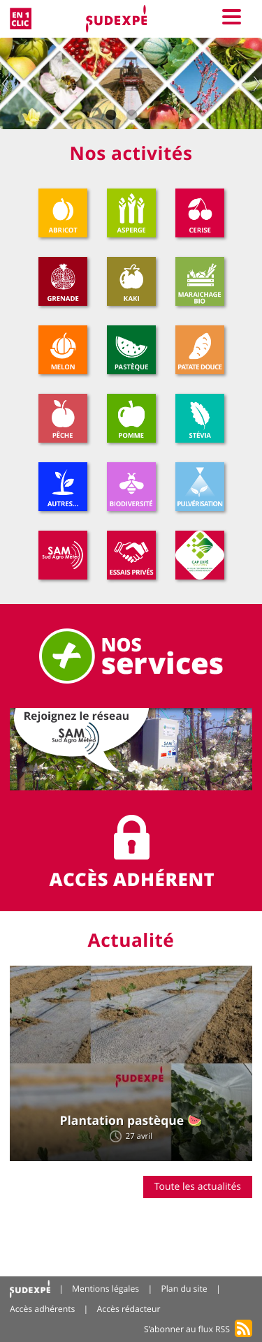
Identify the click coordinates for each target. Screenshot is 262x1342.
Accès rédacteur (129, 1309)
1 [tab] (110, 115)
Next (257, 83)
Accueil (30, 1289)
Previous (5, 83)
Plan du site (184, 1289)
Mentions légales (105, 1289)
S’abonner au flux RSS (187, 1329)
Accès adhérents (42, 1309)
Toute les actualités (197, 1186)
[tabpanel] (131, 83)
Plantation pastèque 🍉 (131, 1120)
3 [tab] (152, 115)
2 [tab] (131, 115)
